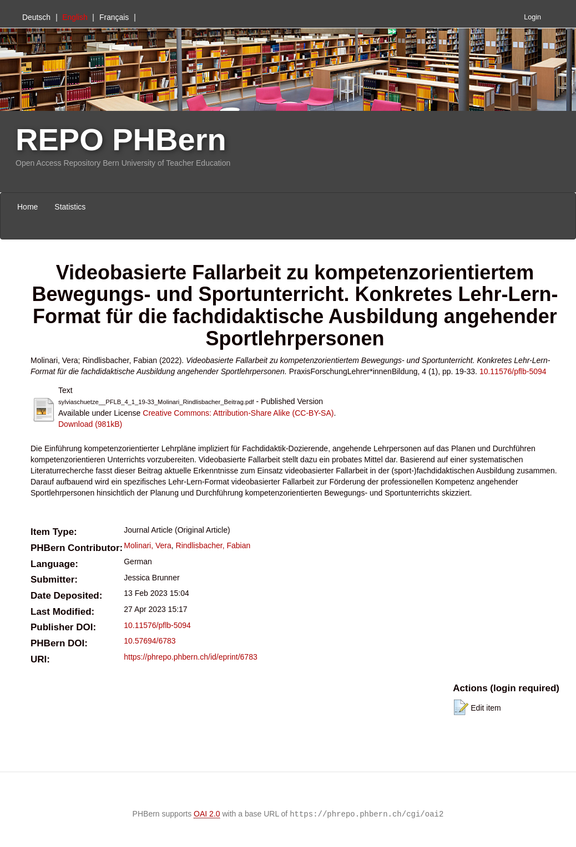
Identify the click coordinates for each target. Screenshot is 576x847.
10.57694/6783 (149, 640)
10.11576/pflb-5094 (513, 371)
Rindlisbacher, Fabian (213, 545)
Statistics (69, 206)
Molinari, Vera (147, 545)
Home (27, 206)
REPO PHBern (121, 139)
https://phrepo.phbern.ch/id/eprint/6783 (190, 656)
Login (532, 17)
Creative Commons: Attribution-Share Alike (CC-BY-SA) (238, 413)
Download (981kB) (90, 424)
